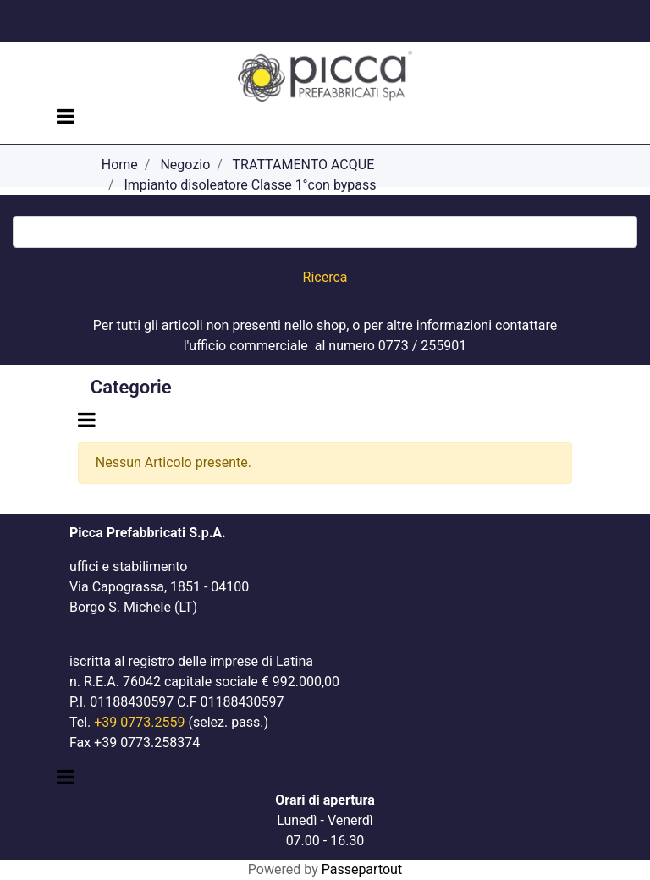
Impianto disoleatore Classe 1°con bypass (250, 185)
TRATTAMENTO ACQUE (304, 165)
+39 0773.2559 (139, 722)
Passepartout (362, 869)
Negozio (185, 165)
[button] (325, 277)
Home (120, 165)
